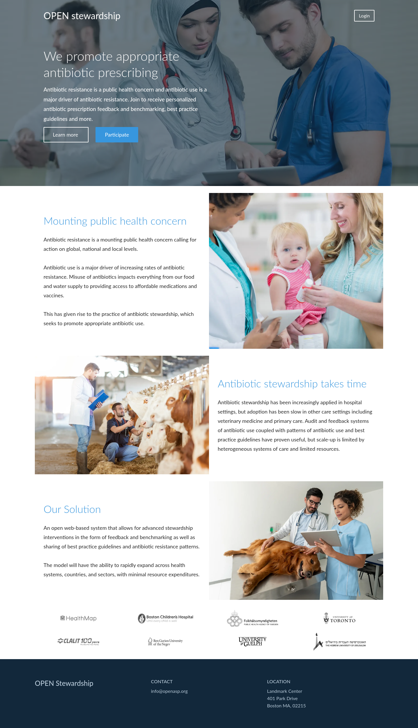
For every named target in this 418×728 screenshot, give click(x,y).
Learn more (66, 135)
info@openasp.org (169, 691)
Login (364, 15)
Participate (117, 135)
